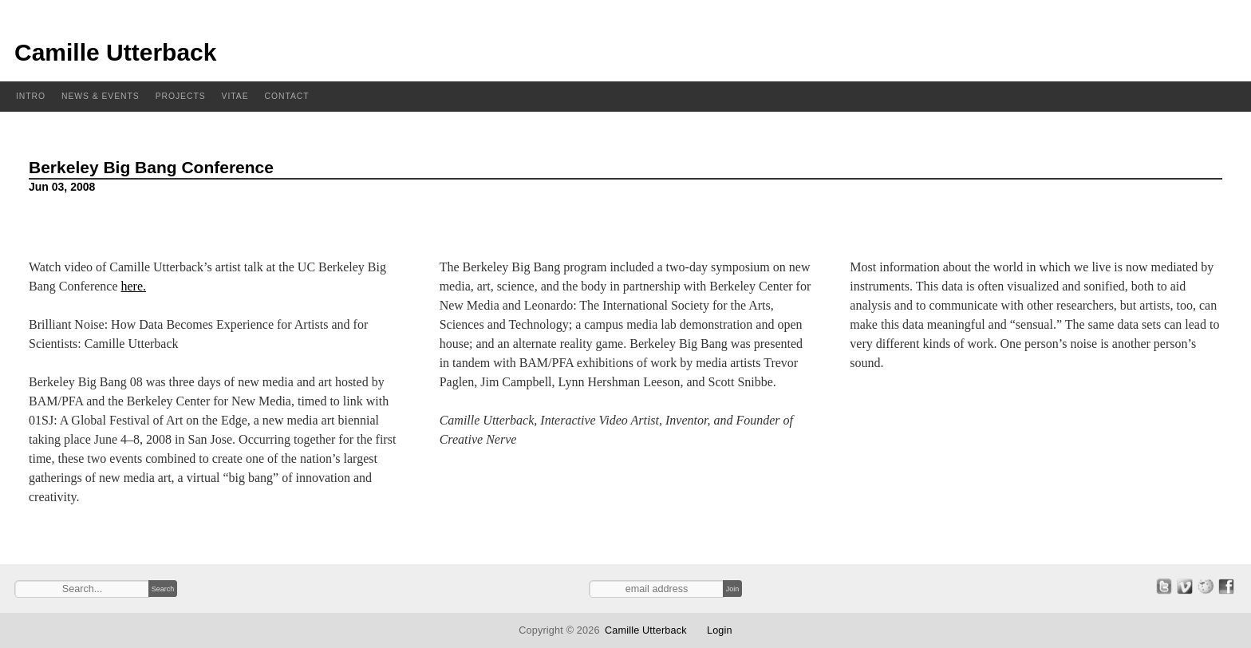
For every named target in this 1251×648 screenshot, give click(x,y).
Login (719, 630)
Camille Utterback (115, 52)
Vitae (235, 96)
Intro (30, 96)
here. (134, 286)
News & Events (100, 96)
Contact (287, 96)
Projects (181, 96)
